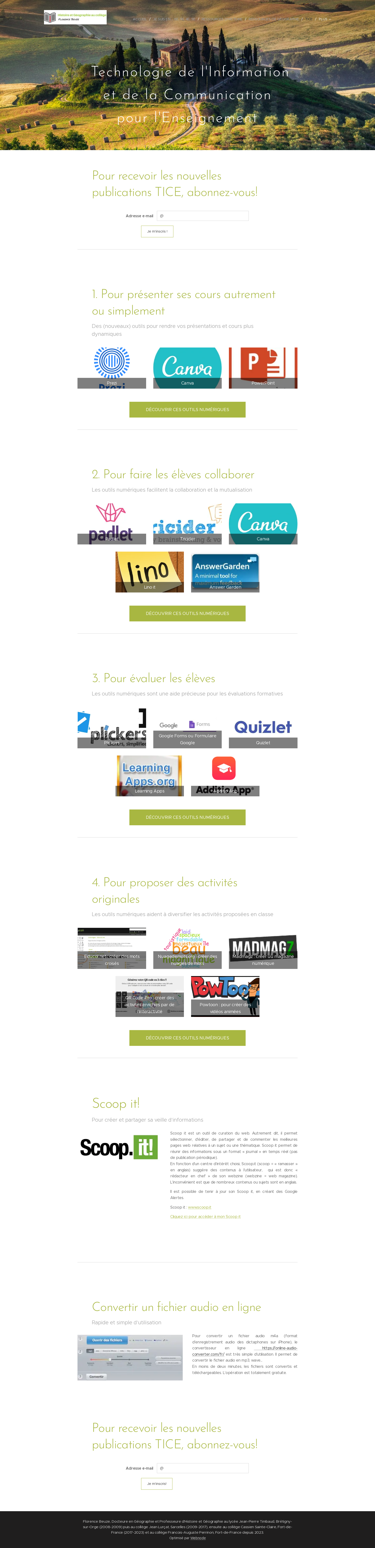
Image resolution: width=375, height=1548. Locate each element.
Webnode (198, 1538)
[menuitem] (140, 19)
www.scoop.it (199, 1207)
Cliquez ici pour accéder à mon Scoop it (205, 1216)
